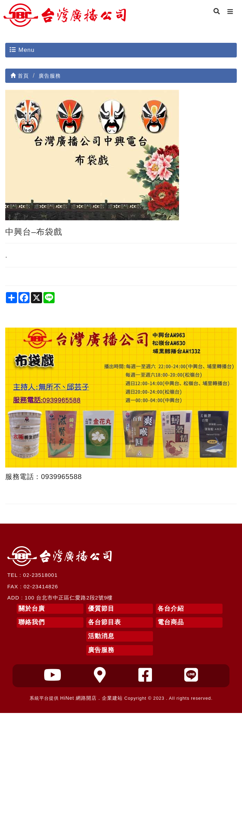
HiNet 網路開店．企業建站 (91, 698)
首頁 (19, 76)
